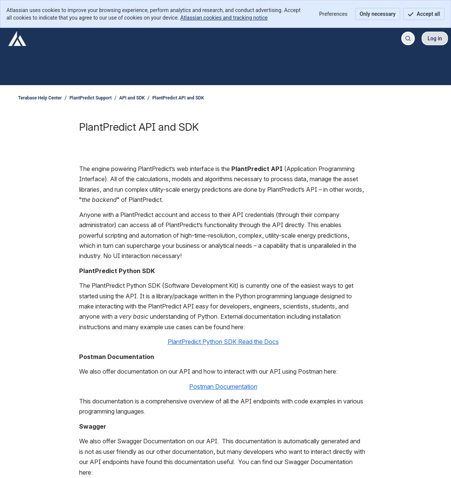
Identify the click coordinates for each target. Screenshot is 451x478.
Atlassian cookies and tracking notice (224, 18)
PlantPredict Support (90, 98)
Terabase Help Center (40, 98)
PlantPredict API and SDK (178, 98)
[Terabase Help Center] (17, 38)
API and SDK (132, 98)
